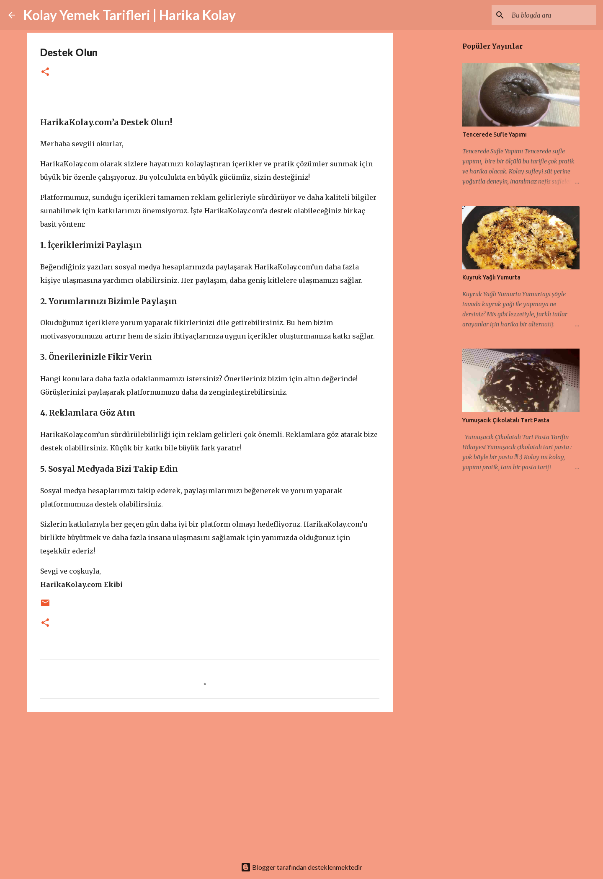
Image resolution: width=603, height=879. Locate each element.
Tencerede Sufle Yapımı (494, 134)
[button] (45, 72)
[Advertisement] (209, 783)
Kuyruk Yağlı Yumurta (491, 277)
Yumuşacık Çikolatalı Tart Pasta (505, 420)
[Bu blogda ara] (552, 15)
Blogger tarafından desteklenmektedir (301, 867)
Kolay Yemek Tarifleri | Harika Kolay (129, 15)
